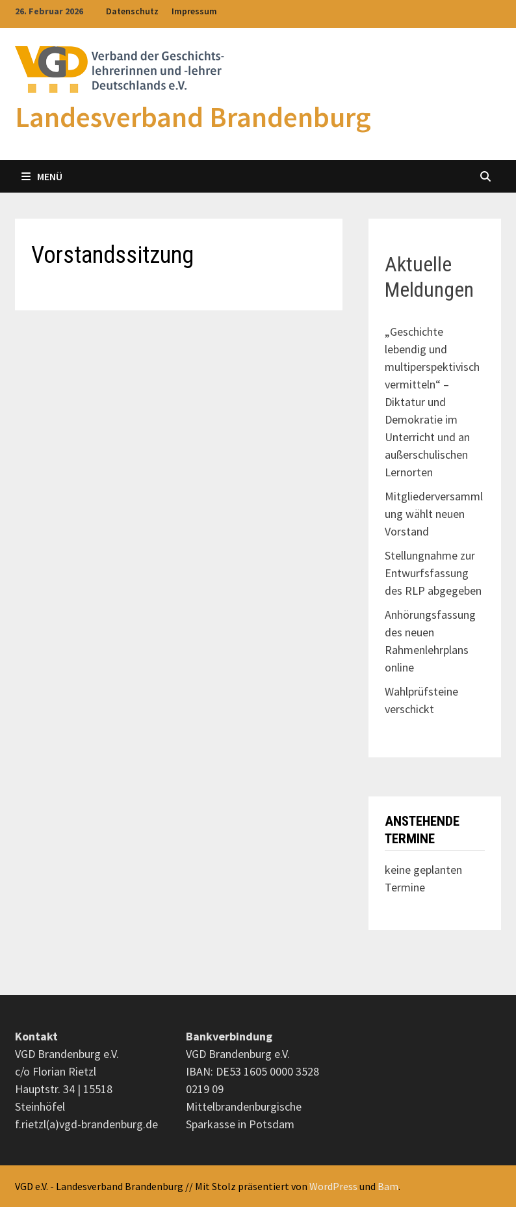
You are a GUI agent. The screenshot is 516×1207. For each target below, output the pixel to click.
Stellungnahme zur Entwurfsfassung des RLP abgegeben (433, 573)
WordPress (333, 1186)
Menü (41, 176)
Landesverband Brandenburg (193, 117)
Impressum (194, 11)
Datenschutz (132, 11)
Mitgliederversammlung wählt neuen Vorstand (434, 514)
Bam (388, 1186)
